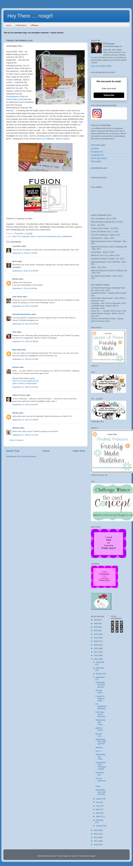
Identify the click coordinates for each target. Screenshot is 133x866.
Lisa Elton (16, 246)
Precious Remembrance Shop (49, 236)
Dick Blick (95, 148)
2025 (96, 623)
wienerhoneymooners (21, 314)
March (99, 816)
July (98, 802)
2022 (96, 634)
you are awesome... (101, 780)
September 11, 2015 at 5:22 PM (25, 359)
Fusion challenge (13, 80)
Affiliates (34, 25)
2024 (96, 627)
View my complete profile (101, 66)
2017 (96, 652)
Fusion (33, 236)
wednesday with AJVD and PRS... (101, 792)
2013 (96, 834)
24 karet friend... (100, 691)
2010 (96, 845)
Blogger (92, 856)
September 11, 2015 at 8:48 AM (25, 341)
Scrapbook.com (97, 155)
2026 (96, 620)
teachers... (100, 747)
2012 (96, 837)
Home (8, 25)
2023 (96, 631)
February (99, 820)
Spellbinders (67, 236)
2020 (96, 641)
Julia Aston (17, 297)
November (100, 668)
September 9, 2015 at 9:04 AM (24, 288)
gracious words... (100, 729)
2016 (96, 655)
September (100, 677)
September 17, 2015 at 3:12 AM (25, 435)
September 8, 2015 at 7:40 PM (24, 253)
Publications (21, 25)
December (100, 662)
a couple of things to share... (100, 698)
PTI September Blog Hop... (101, 706)
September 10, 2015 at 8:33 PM (25, 324)
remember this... (100, 774)
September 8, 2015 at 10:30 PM (25, 271)
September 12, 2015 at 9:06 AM (25, 405)
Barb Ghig (16, 350)
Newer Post (12, 450)
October (99, 674)
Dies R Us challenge (21, 236)
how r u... (99, 751)
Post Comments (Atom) (26, 456)
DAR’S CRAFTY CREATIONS (24, 383)
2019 (96, 645)
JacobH (75, 856)
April (98, 813)
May (98, 809)
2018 (96, 648)
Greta (14, 261)
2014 (96, 830)
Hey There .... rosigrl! (30, 16)
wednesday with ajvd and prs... (100, 684)
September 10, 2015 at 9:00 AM (25, 306)
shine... (99, 786)
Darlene (16, 367)
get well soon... (99, 735)
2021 (96, 638)
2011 (96, 841)
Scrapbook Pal (97, 152)
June (98, 806)
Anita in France (19, 395)
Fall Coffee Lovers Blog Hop (100, 714)
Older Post (79, 450)
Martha (15, 279)
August (99, 799)
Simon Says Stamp (99, 158)
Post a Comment (16, 440)
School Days (12, 99)
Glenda (15, 413)
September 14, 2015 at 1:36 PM (25, 420)
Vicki (14, 332)
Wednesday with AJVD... (100, 722)
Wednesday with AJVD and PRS (101, 741)
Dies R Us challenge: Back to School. (53, 139)
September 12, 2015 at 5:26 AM (25, 387)
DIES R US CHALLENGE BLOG (25, 381)
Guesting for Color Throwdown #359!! (101, 765)
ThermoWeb (96, 161)
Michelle (16, 428)
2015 (96, 659)
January (99, 826)
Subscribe (109, 95)
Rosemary (110, 44)
